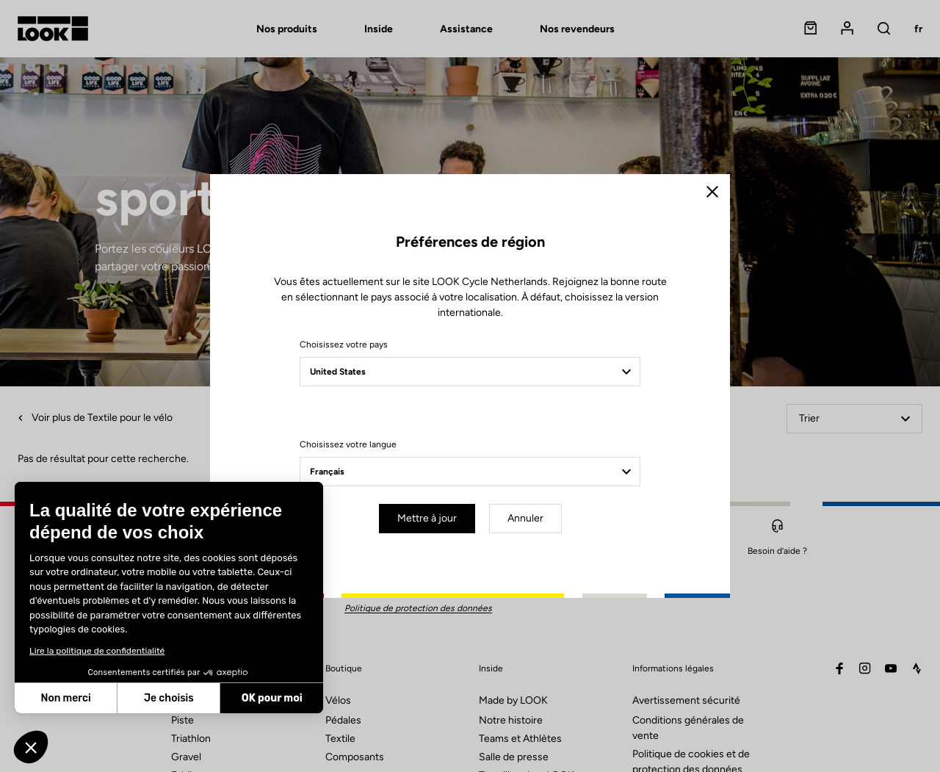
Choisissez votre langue (348, 444)
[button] (30, 747)
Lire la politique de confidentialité (96, 651)
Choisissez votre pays (344, 344)
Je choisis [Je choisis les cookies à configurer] (169, 698)
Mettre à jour (427, 518)
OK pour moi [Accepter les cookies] (272, 698)
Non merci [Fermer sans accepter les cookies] (65, 698)
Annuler (525, 518)
